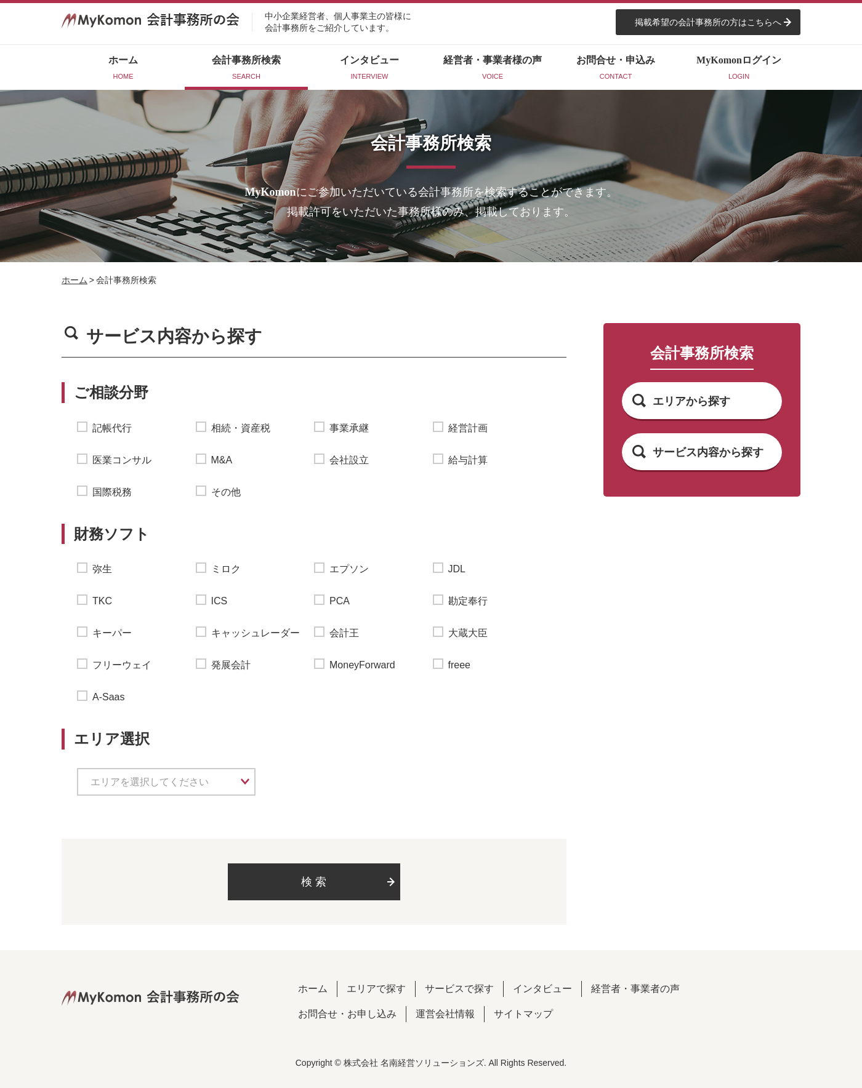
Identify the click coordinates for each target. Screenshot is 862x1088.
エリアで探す (376, 988)
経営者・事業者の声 (635, 988)
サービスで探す (459, 988)
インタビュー (542, 988)
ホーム (74, 280)
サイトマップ (523, 1014)
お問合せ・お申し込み (347, 1014)
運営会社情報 (445, 1014)
